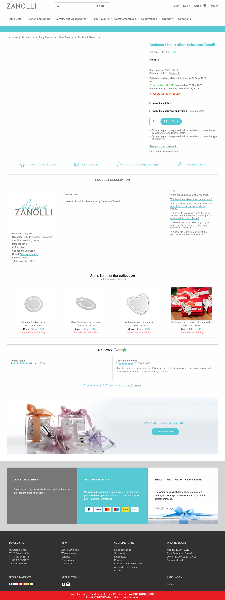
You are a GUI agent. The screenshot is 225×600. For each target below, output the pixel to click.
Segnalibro (30, 251)
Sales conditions (122, 550)
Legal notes (120, 557)
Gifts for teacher (32, 237)
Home (14, 37)
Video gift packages (164, 508)
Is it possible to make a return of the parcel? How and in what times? (188, 233)
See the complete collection (112, 279)
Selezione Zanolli (29, 254)
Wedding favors (31, 240)
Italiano (214, 6)
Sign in (186, 6)
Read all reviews (132, 385)
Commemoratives (125, 19)
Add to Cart (170, 121)
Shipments (174, 73)
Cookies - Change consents (128, 563)
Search (100, 6)
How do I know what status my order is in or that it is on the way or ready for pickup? (191, 206)
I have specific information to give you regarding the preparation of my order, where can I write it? (189, 225)
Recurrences (149, 19)
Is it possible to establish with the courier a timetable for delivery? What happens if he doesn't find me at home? (191, 215)
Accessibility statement (125, 567)
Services (65, 557)
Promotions (183, 19)
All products (28, 37)
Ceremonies (67, 560)
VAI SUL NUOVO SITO (141, 594)
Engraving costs (196, 111)
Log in (176, 6)
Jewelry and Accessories (71, 19)
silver (24, 244)
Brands (166, 19)
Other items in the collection (163, 151)
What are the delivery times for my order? (191, 199)
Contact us (66, 563)
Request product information (163, 146)
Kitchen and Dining (38, 19)
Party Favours (100, 19)
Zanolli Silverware (70, 550)
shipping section (35, 493)
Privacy (118, 560)
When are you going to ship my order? (189, 195)
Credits (118, 570)
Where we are (68, 553)
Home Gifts (15, 19)
